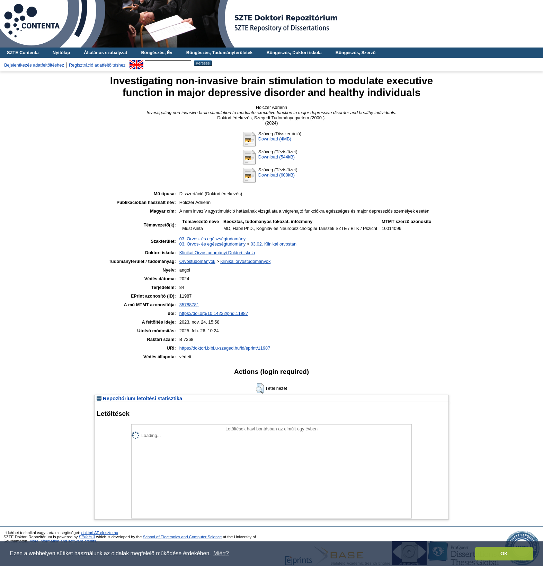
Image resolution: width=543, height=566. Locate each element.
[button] (260, 388)
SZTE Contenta (23, 52)
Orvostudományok (197, 261)
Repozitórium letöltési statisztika (139, 398)
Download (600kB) (276, 175)
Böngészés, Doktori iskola (293, 52)
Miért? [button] (221, 553)
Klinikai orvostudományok (245, 261)
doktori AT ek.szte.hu (99, 533)
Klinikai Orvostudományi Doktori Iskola (217, 252)
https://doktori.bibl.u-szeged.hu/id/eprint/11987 (224, 348)
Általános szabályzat (105, 52)
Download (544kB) (276, 157)
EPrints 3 (87, 537)
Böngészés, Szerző (356, 52)
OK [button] (504, 553)
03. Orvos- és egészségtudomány (212, 238)
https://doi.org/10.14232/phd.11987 (213, 313)
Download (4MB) (274, 139)
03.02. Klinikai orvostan (273, 244)
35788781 (189, 304)
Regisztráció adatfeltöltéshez (97, 65)
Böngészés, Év (156, 52)
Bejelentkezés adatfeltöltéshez (34, 65)
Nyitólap (61, 52)
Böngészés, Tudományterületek (219, 52)
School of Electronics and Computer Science (182, 537)
